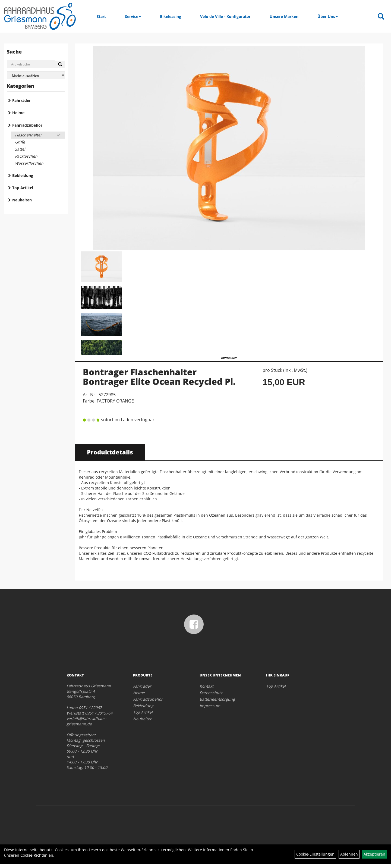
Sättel (20, 149)
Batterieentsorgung (217, 699)
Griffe (20, 142)
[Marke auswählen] (36, 75)
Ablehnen (349, 854)
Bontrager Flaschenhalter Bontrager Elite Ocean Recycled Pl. (159, 376)
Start (101, 16)
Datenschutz (211, 692)
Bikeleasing (170, 16)
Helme (18, 112)
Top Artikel (22, 187)
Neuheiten (22, 199)
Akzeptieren (374, 854)
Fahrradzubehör (27, 125)
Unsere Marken (284, 16)
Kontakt (206, 686)
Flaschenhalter (28, 135)
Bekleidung (22, 175)
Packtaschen (26, 156)
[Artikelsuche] (381, 16)
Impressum (210, 705)
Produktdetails (110, 452)
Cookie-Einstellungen (315, 854)
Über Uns (327, 16)
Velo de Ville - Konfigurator (225, 16)
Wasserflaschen (29, 163)
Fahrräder (21, 100)
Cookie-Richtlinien (36, 855)
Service (133, 16)
